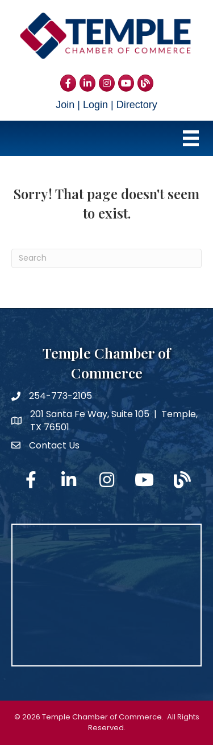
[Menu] (190, 138)
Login (95, 104)
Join (65, 104)
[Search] (106, 258)
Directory (136, 104)
